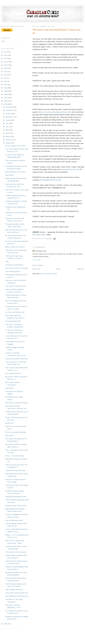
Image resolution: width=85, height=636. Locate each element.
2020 (5, 68)
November (9, 110)
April (8, 133)
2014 (5, 81)
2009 (5, 91)
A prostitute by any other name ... (16, 470)
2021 (5, 65)
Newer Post (36, 269)
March (8, 136)
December (9, 107)
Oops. (7, 261)
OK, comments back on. (13, 373)
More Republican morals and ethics (16, 596)
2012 (5, 84)
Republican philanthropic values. (16, 496)
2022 (5, 62)
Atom (3, 41)
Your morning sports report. (14, 520)
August (8, 120)
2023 (5, 58)
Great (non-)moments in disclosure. (16, 359)
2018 (5, 75)
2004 (5, 624)
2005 (5, 104)
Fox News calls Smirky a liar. (14, 312)
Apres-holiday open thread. (14, 589)
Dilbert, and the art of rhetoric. (15, 247)
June (7, 127)
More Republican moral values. (15, 172)
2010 (5, 88)
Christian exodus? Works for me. (16, 505)
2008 (5, 94)
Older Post (80, 269)
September (9, 117)
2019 (5, 71)
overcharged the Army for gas (50, 180)
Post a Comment (37, 265)
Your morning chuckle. (12, 271)
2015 (5, 78)
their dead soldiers (39, 235)
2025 (5, 52)
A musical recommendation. (14, 265)
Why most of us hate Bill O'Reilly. (16, 403)
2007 (5, 98)
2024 (5, 55)
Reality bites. (9, 423)
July (7, 123)
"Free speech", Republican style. (15, 286)
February (9, 140)
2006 (5, 101)
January (8, 143)
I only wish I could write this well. (16, 593)
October (8, 113)
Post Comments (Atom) (49, 274)
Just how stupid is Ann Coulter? (15, 146)
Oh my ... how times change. (14, 456)
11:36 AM (36, 260)
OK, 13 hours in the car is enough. (16, 268)
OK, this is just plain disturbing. (15, 432)
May (7, 130)
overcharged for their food (70, 169)
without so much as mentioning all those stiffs (54, 112)
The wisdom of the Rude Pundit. (15, 552)
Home (58, 269)
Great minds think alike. (13, 321)
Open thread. (9, 175)
